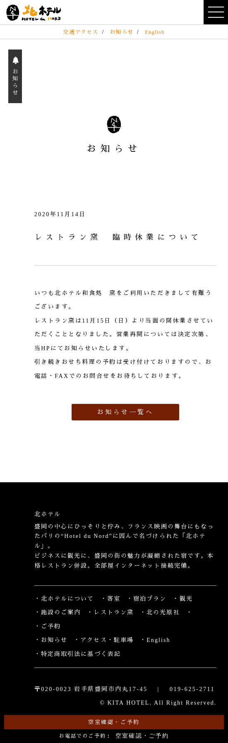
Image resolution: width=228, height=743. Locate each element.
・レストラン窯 (110, 612)
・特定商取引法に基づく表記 (77, 654)
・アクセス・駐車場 (104, 640)
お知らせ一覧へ (125, 412)
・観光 (182, 599)
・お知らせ (51, 640)
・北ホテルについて (64, 599)
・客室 (110, 599)
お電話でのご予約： (114, 736)
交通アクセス (80, 32)
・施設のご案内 (57, 612)
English (155, 32)
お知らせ (121, 32)
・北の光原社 (160, 612)
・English (155, 640)
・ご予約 (47, 626)
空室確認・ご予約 (113, 722)
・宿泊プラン (147, 599)
